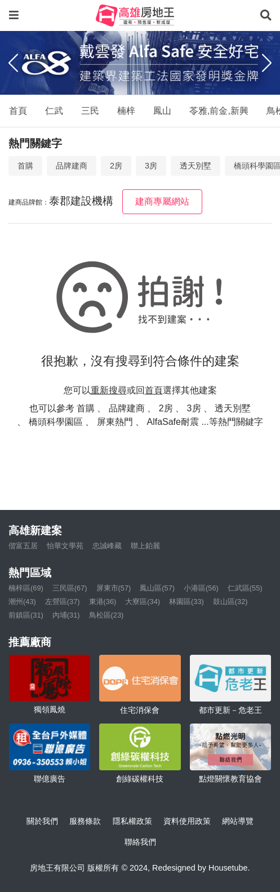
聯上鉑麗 (145, 546)
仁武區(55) (245, 588)
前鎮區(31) (25, 615)
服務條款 (85, 821)
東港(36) (103, 601)
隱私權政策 (132, 821)
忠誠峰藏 (107, 546)
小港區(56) (201, 588)
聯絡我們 (140, 841)
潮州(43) (22, 601)
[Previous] (13, 62)
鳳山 (162, 111)
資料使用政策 (187, 821)
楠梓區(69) (25, 588)
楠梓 (126, 111)
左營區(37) (62, 601)
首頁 (18, 111)
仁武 (54, 111)
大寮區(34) (142, 601)
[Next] (266, 62)
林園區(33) (186, 601)
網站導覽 (238, 821)
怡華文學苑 (65, 546)
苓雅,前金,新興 (218, 111)
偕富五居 (23, 546)
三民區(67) (69, 588)
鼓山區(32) (230, 601)
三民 (90, 111)
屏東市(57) (113, 588)
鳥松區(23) (106, 615)
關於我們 (42, 821)
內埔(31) (66, 615)
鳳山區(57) (157, 588)
